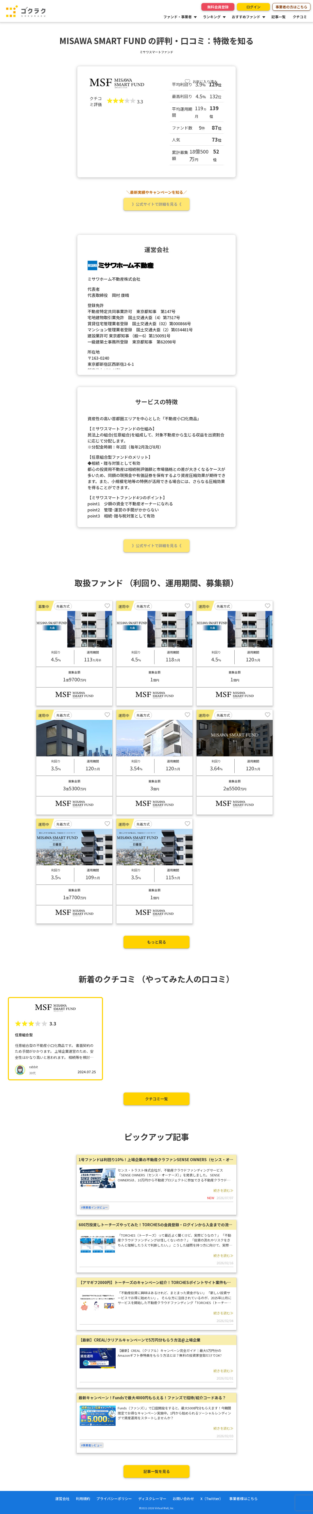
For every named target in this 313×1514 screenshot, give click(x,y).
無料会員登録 (218, 6)
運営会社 (62, 1498)
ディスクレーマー (152, 1498)
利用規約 (83, 1498)
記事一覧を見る (156, 1471)
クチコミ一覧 (156, 1098)
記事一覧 (278, 16)
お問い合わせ (183, 1498)
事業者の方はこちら (291, 6)
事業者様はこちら (243, 1498)
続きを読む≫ (223, 1190)
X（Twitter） (211, 1498)
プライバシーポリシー (114, 1498)
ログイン (253, 6)
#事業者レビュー (91, 1445)
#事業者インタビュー (94, 1207)
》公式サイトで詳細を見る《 (156, 204)
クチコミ (300, 16)
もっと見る (156, 942)
